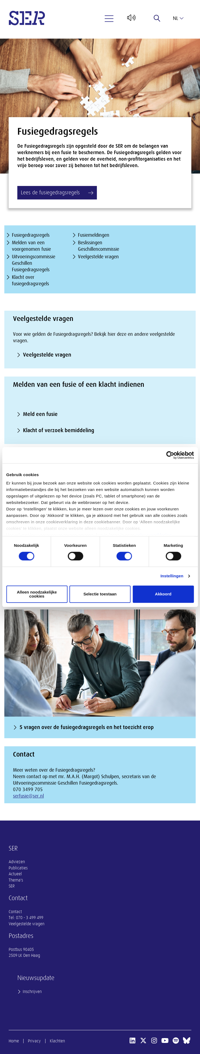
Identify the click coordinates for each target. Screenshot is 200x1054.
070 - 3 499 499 (29, 917)
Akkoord (163, 594)
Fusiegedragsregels (31, 235)
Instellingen (171, 576)
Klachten (57, 1041)
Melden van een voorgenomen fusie (31, 246)
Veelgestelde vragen (98, 256)
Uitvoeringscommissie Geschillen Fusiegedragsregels (33, 263)
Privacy (34, 1041)
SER (12, 886)
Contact (15, 911)
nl (178, 18)
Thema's (16, 880)
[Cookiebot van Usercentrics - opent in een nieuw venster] (170, 455)
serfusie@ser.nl (28, 796)
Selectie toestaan (100, 594)
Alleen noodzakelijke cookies (37, 594)
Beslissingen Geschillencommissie (98, 246)
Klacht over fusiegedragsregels (30, 280)
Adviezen (17, 861)
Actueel (15, 874)
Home (14, 1041)
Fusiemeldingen (93, 235)
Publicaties (18, 868)
